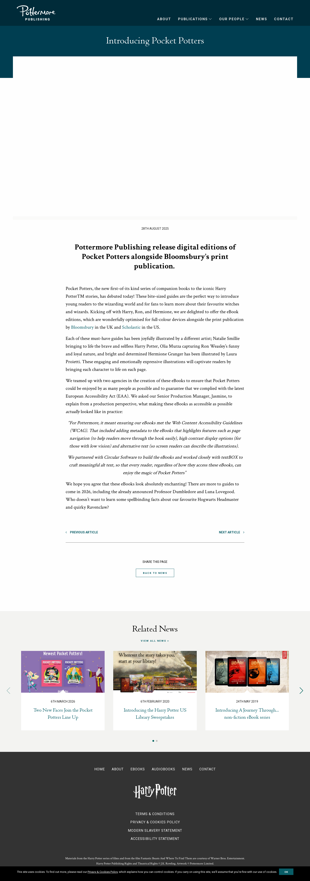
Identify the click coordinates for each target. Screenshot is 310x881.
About (164, 19)
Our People (232, 19)
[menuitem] (160, 19)
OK (286, 871)
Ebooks (137, 769)
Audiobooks (163, 769)
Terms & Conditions (155, 814)
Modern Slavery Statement (155, 830)
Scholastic (131, 327)
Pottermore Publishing (36, 13)
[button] (301, 690)
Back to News (155, 573)
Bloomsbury (82, 327)
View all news (153, 640)
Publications (193, 19)
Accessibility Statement (155, 838)
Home (99, 769)
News (261, 19)
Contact (284, 19)
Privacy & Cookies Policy (155, 822)
